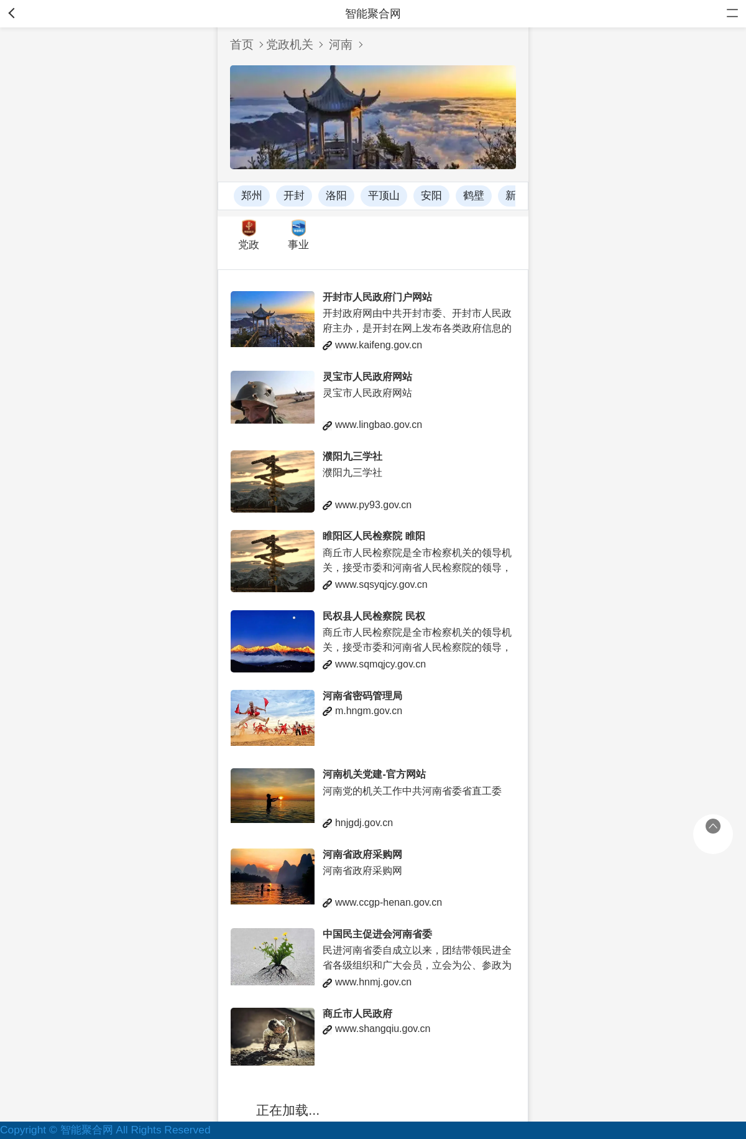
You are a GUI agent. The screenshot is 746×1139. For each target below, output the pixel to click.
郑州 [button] (251, 196)
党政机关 (289, 44)
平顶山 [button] (384, 196)
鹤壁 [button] (473, 196)
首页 (242, 44)
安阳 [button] (431, 196)
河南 (340, 44)
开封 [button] (294, 196)
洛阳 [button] (336, 196)
